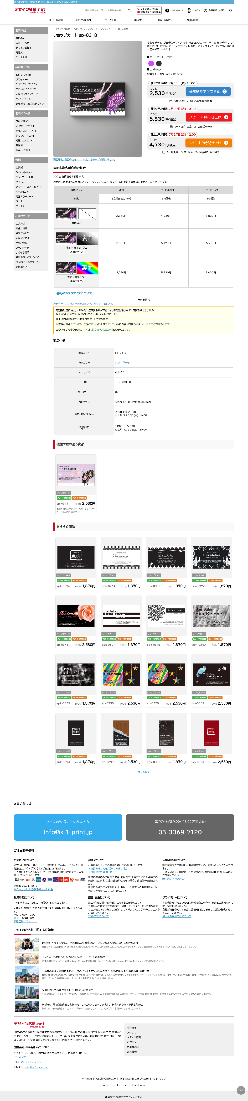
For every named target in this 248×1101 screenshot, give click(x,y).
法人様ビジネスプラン (27, 262)
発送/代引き (22, 233)
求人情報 (132, 1038)
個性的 (19, 145)
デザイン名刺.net (61, 29)
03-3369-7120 (180, 819)
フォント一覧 (22, 248)
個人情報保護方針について (176, 903)
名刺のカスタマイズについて (74, 293)
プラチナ (20, 206)
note (106, 1072)
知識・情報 (192, 20)
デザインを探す (83, 20)
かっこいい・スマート (26, 131)
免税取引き (22, 267)
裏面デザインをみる (63, 304)
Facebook (138, 1072)
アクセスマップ (22, 1043)
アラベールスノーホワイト (29, 187)
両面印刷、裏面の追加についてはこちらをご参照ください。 (84, 159)
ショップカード (108, 29)
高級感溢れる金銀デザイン (30, 104)
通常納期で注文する (208, 91)
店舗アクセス (22, 238)
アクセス (131, 1019)
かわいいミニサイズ (26, 89)
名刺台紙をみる (83, 304)
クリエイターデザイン (26, 84)
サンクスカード (23, 99)
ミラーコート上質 (24, 177)
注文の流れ (22, 223)
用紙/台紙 (21, 243)
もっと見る (143, 771)
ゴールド (20, 201)
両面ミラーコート (24, 196)
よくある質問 (22, 252)
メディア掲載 (134, 1024)
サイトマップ (159, 1065)
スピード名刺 (56, 20)
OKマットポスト (24, 172)
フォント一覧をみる (103, 304)
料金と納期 (22, 228)
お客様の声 (133, 1034)
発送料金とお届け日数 (100, 859)
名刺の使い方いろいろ (27, 257)
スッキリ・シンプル (25, 126)
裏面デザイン (76, 252)
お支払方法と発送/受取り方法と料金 (33, 876)
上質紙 (19, 167)
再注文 (138, 20)
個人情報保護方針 (106, 1065)
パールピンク (22, 192)
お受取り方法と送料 (102, 330)
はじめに (20, 38)
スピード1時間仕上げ (209, 117)
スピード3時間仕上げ (209, 142)
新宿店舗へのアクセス (173, 865)
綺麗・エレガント (24, 140)
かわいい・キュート (25, 136)
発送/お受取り (165, 20)
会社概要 (132, 1014)
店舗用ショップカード (27, 94)
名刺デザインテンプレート (86, 29)
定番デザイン (22, 121)
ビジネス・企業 (23, 75)
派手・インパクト (24, 150)
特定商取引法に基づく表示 (134, 1065)
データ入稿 (110, 20)
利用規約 (87, 1065)
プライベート (22, 79)
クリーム (20, 182)
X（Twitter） (120, 1072)
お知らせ (132, 1029)
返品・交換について (98, 903)
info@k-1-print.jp (151, 12)
